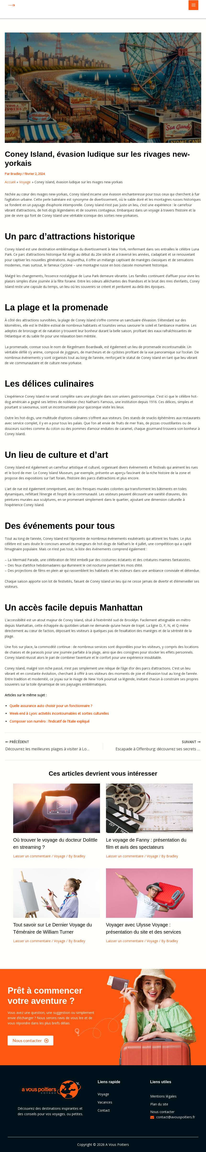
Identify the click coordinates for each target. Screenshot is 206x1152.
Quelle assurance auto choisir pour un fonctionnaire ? (51, 705)
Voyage (59, 856)
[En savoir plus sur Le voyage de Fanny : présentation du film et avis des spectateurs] (149, 808)
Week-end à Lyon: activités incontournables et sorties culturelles (59, 713)
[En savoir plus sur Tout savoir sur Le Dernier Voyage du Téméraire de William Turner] (56, 892)
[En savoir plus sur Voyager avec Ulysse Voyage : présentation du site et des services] (149, 892)
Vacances (105, 1102)
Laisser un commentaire (32, 856)
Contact (104, 1110)
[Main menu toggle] (193, 5)
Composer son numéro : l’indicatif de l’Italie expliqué (49, 721)
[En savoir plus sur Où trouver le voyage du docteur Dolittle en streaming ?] (56, 808)
